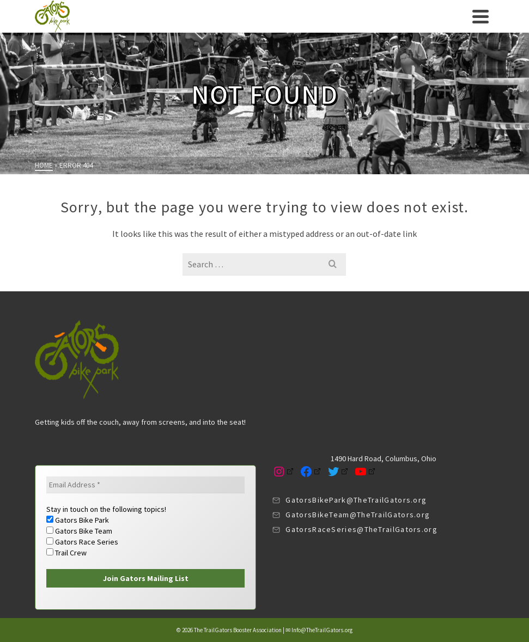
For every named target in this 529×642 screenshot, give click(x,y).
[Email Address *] (145, 484)
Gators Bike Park (77, 520)
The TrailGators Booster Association (238, 630)
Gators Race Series (82, 542)
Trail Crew (66, 553)
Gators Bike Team (79, 531)
